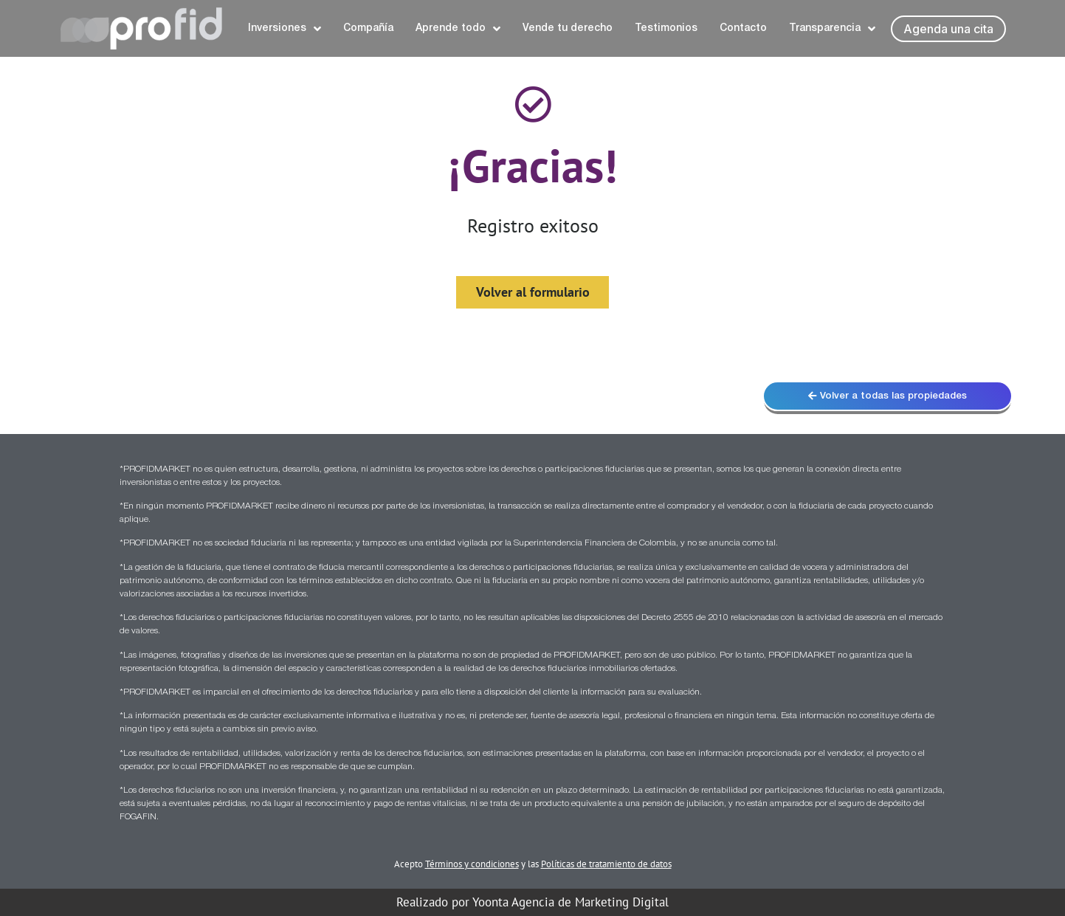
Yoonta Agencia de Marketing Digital (570, 902)
